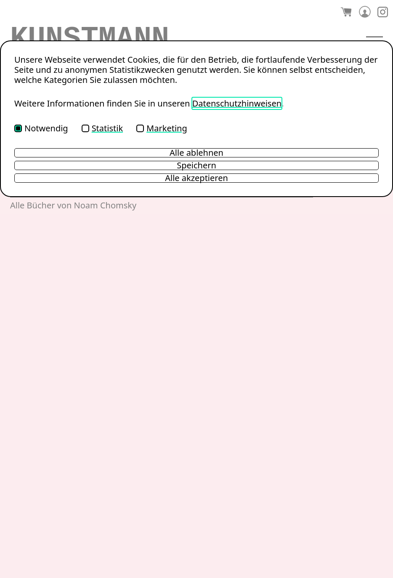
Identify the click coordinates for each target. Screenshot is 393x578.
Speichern (196, 165)
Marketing (161, 128)
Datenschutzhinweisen (236, 103)
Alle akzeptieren (196, 178)
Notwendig (41, 128)
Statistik (102, 128)
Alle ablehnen (196, 152)
